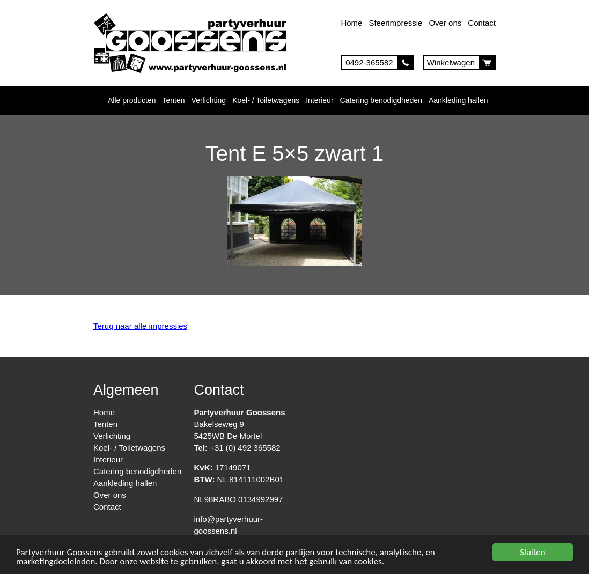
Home (351, 22)
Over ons (445, 22)
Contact (482, 22)
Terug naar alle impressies (140, 325)
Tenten (174, 100)
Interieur (319, 100)
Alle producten (132, 100)
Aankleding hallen (458, 100)
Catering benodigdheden (381, 100)
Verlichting (209, 100)
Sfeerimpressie (395, 22)
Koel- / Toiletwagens (265, 100)
